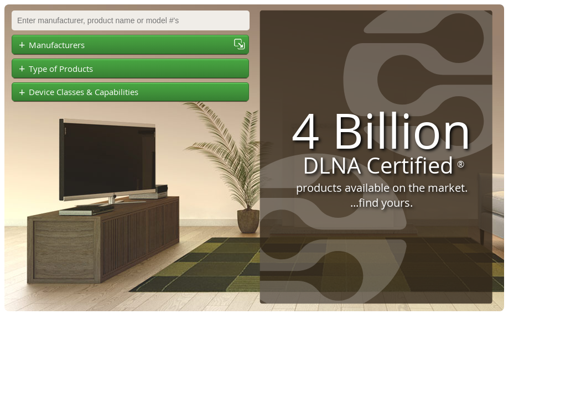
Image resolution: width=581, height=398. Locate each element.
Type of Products (56, 68)
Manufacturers (52, 45)
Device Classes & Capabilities (78, 92)
